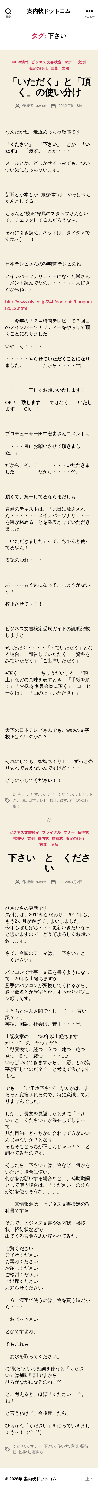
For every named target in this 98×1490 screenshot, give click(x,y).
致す (63, 800)
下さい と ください (49, 863)
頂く (16, 806)
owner (41, 105)
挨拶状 (19, 838)
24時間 (19, 794)
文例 (82, 62)
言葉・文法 (60, 68)
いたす (32, 794)
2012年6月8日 (70, 105)
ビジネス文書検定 (46, 62)
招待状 (83, 832)
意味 (75, 1446)
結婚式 (57, 838)
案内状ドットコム (49, 11)
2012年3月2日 (70, 882)
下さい (49, 1446)
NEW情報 (20, 62)
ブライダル (51, 832)
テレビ (81, 794)
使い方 (63, 1446)
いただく (48, 794)
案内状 (43, 838)
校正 (53, 800)
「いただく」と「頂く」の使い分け (49, 87)
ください (65, 794)
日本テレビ (38, 800)
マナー (70, 62)
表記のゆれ (38, 68)
